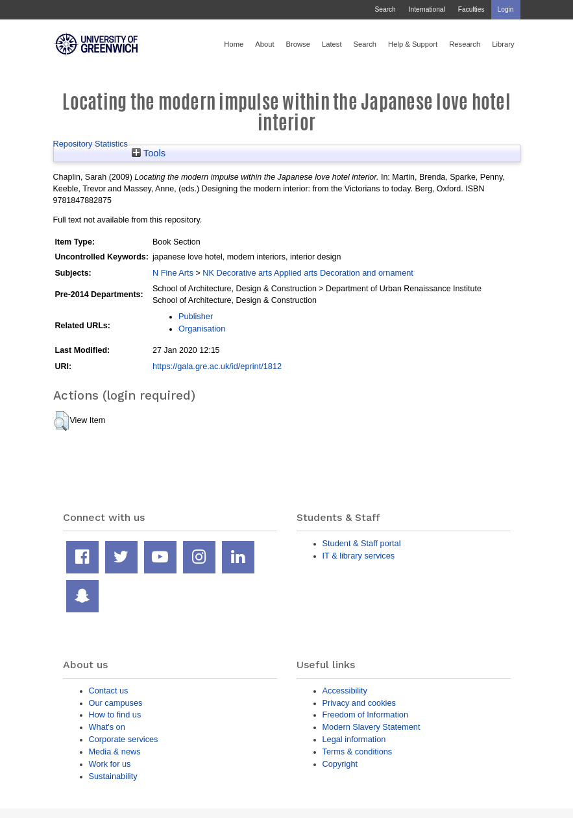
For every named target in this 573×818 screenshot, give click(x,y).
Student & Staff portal (362, 543)
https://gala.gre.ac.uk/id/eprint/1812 (217, 366)
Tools (148, 153)
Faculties (471, 9)
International (427, 9)
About (264, 44)
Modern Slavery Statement (372, 727)
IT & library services (359, 555)
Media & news (115, 751)
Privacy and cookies (359, 703)
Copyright (340, 764)
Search (384, 9)
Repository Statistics (90, 144)
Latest (332, 44)
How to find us (115, 714)
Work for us (110, 764)
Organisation (201, 328)
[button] (61, 421)
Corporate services (123, 739)
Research (464, 44)
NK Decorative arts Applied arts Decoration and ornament (307, 273)
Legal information (354, 739)
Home (233, 44)
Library (503, 44)
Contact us (108, 690)
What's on (107, 727)
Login (506, 9)
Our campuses (116, 703)
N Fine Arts (172, 273)
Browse (298, 44)
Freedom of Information (366, 714)
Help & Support (412, 44)
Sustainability (113, 776)
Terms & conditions (358, 751)
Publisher (195, 316)
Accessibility (345, 690)
